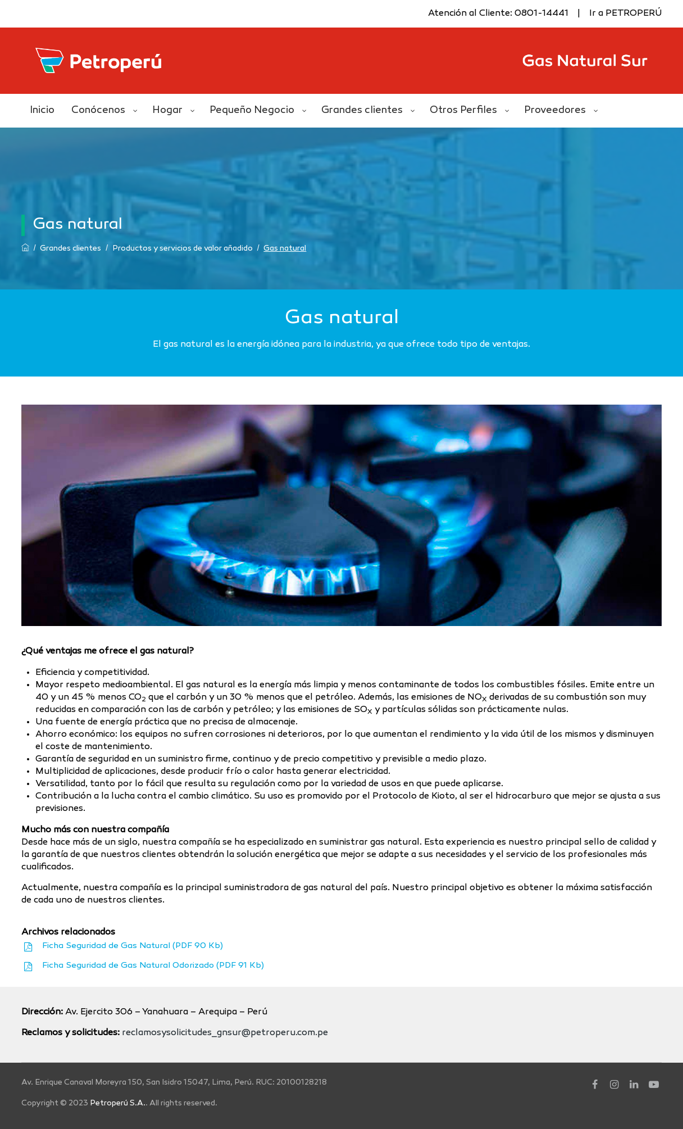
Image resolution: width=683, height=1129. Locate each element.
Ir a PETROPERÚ (625, 13)
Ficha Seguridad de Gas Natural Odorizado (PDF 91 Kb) (153, 965)
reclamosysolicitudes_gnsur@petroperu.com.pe (225, 1033)
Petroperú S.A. (117, 1103)
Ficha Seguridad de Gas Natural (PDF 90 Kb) (132, 946)
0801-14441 (541, 13)
